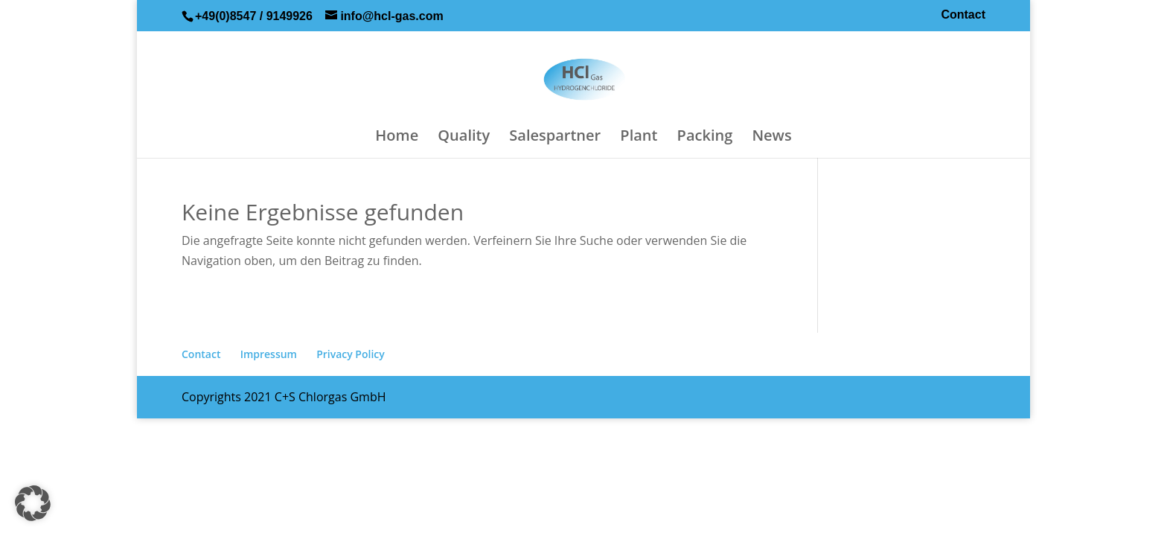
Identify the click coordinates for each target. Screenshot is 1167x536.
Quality (464, 137)
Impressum (268, 354)
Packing (705, 137)
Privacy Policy (350, 354)
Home (396, 137)
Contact (963, 15)
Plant (638, 137)
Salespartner (555, 137)
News (771, 137)
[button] (32, 503)
